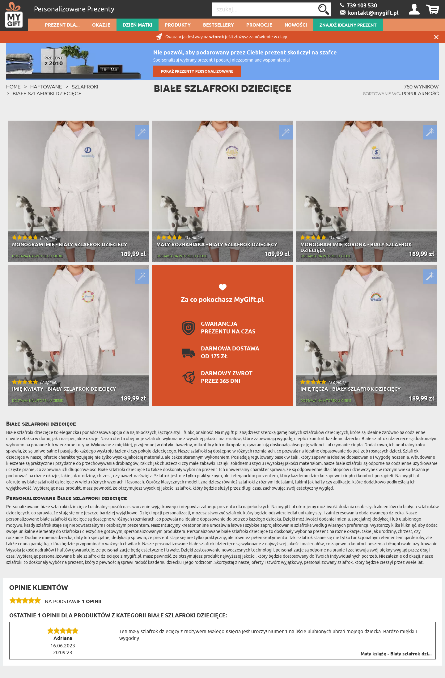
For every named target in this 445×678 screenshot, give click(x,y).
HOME (13, 86)
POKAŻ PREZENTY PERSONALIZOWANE (197, 71)
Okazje (101, 25)
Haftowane (46, 86)
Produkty (178, 25)
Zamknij (436, 37)
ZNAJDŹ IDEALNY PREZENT (348, 25)
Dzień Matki (137, 25)
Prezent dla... (62, 25)
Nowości (296, 25)
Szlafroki (85, 86)
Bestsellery (218, 25)
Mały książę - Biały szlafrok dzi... (396, 654)
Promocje (259, 25)
